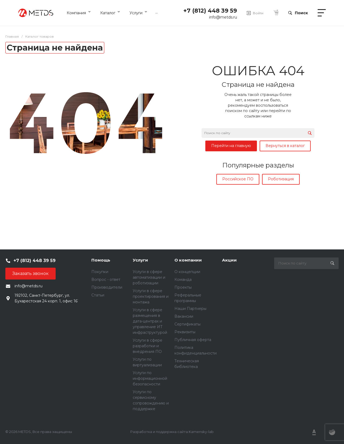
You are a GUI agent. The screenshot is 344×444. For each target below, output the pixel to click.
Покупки (99, 271)
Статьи (97, 295)
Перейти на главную (231, 145)
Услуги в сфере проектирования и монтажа (151, 296)
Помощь (100, 260)
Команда (183, 279)
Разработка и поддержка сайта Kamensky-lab (172, 431)
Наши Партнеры (190, 308)
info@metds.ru (223, 17)
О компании (188, 260)
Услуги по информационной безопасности (150, 378)
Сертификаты (187, 324)
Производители (106, 287)
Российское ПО (237, 179)
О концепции (187, 271)
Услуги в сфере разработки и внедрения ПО (147, 346)
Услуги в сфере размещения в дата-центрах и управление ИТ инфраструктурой (150, 321)
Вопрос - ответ (105, 279)
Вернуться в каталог (285, 145)
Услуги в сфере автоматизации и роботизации (149, 277)
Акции (229, 260)
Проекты (183, 287)
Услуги (140, 260)
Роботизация (281, 179)
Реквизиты (184, 332)
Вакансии (183, 316)
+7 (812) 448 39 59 (210, 10)
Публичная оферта (192, 339)
